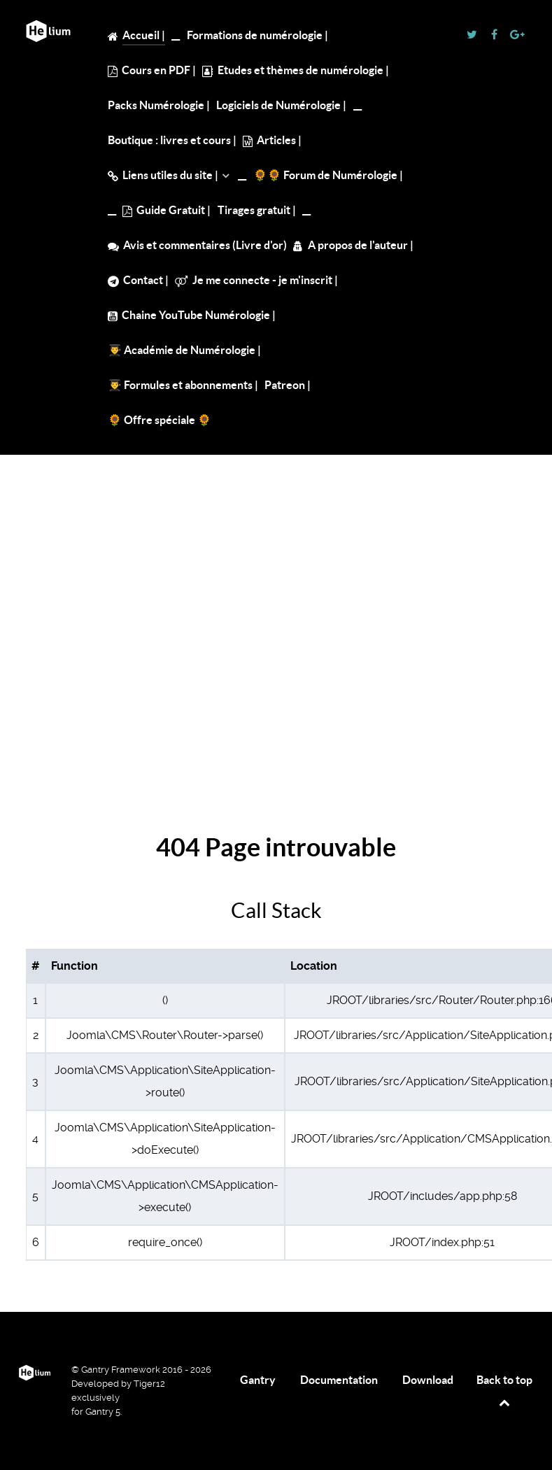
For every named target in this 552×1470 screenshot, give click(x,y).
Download (427, 1379)
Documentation (339, 1379)
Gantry (258, 1379)
